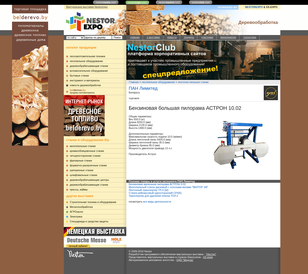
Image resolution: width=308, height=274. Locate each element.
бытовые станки (79, 75)
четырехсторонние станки (85, 155)
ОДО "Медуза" (184, 260)
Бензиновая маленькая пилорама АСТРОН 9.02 (157, 184)
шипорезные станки (81, 170)
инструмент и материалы (85, 80)
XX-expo (208, 257)
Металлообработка (81, 206)
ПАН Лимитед (143, 88)
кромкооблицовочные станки (87, 150)
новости (172, 37)
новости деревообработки (85, 85)
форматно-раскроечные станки (88, 165)
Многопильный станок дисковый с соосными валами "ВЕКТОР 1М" (168, 187)
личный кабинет (78, 246)
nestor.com (106, 2)
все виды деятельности (157, 201)
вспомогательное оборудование (89, 70)
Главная (134, 82)
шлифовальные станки (83, 175)
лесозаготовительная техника (87, 56)
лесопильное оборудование (86, 61)
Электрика (76, 216)
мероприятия (228, 37)
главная (135, 37)
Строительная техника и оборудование (93, 202)
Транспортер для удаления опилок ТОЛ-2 (153, 195)
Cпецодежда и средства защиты (89, 221)
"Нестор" (211, 254)
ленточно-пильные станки (193, 82)
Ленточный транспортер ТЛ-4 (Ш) (148, 190)
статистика (249, 37)
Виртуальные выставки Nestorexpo (87, 6)
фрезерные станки (81, 160)
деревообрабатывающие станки (89, 65)
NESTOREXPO (254, 7)
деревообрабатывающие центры (89, 179)
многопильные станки (83, 146)
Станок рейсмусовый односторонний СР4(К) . (156, 192)
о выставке (153, 37)
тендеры (189, 37)
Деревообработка (258, 22)
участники (207, 37)
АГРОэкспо (76, 211)
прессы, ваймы (79, 189)
